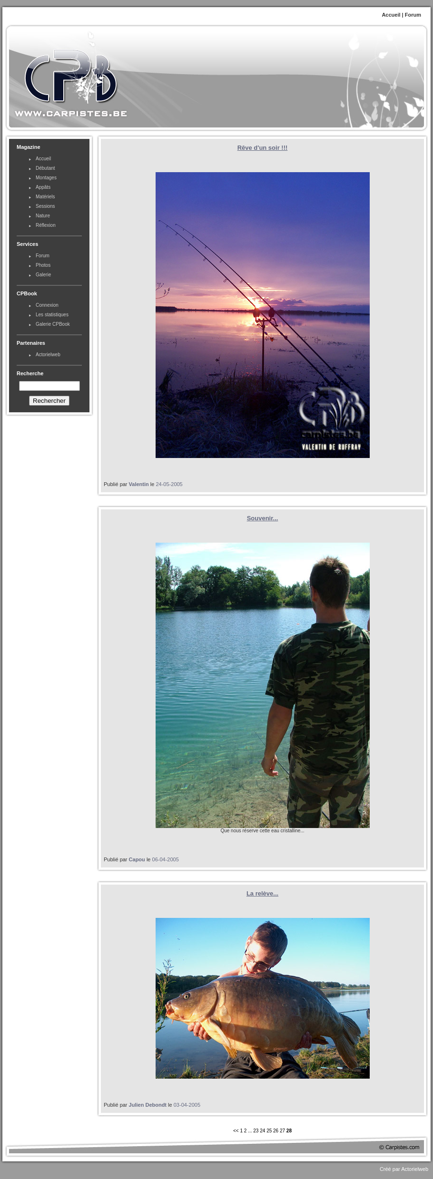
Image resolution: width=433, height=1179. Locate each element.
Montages (46, 177)
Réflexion (46, 225)
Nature (43, 215)
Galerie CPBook (53, 324)
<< (236, 1130)
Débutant (45, 168)
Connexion (47, 305)
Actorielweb (48, 354)
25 (269, 1130)
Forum (413, 15)
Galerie (43, 274)
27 (282, 1130)
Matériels (45, 196)
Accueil (391, 15)
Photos (43, 265)
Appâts (43, 187)
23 (255, 1130)
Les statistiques (52, 314)
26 (275, 1130)
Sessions (45, 206)
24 (262, 1130)
